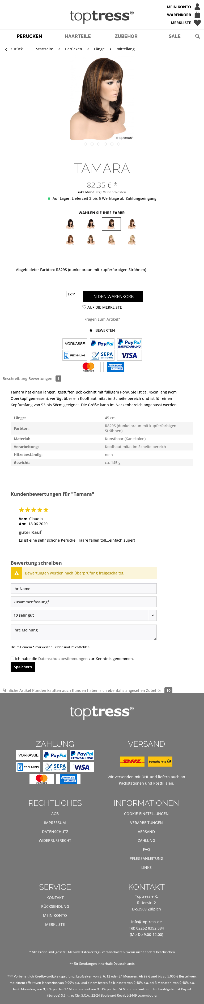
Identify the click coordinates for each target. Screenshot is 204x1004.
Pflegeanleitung (146, 858)
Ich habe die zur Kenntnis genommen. (74, 658)
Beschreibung (15, 378)
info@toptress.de (146, 921)
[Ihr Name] (84, 588)
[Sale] (174, 36)
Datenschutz (55, 831)
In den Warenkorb (113, 296)
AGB (55, 813)
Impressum (55, 822)
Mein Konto (55, 915)
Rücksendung (55, 906)
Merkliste (55, 924)
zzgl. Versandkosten (111, 192)
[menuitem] (102, 7)
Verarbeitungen (146, 822)
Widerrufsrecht (55, 840)
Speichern (23, 666)
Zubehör (159, 690)
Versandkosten (113, 952)
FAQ (146, 849)
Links (146, 867)
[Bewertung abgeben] (84, 615)
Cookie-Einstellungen (146, 813)
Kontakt (55, 897)
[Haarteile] (78, 36)
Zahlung (146, 840)
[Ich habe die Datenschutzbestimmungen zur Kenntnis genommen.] (12, 658)
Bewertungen (44, 378)
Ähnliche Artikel (17, 690)
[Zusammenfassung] (84, 601)
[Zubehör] (126, 36)
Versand (146, 831)
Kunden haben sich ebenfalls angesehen (108, 690)
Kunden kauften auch (51, 690)
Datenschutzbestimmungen (63, 658)
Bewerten (102, 330)
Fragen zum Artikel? (102, 319)
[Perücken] (29, 36)
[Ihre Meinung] (84, 632)
